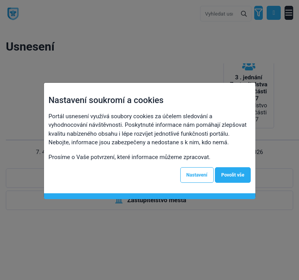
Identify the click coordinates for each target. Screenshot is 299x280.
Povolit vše (232, 175)
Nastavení (197, 175)
